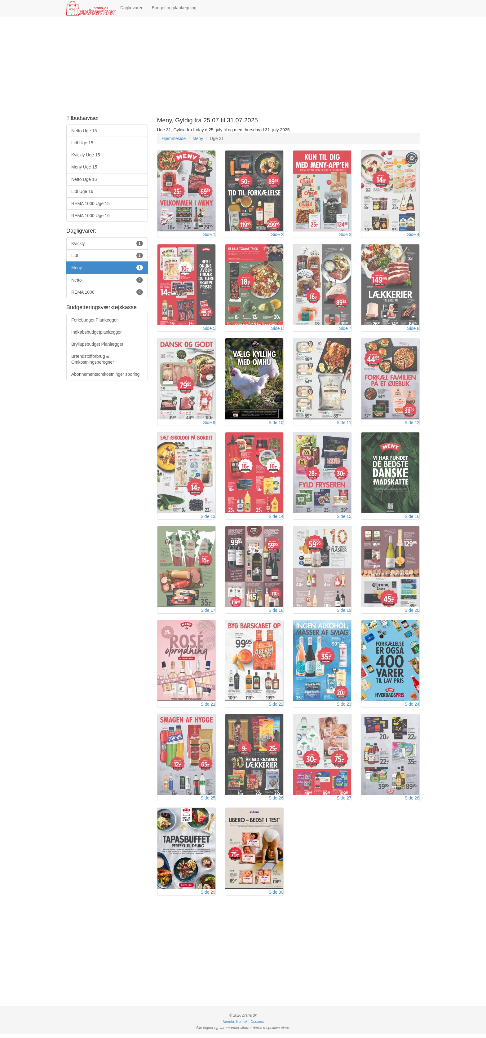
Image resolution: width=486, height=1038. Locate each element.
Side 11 (344, 424)
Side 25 (208, 801)
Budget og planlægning (174, 7)
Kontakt (242, 1026)
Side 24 (412, 707)
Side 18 (276, 613)
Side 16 (412, 518)
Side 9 (209, 424)
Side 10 (276, 424)
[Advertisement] (243, 66)
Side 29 (208, 896)
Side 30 (276, 896)
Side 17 (208, 613)
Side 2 (277, 235)
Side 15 (344, 518)
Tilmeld (228, 1026)
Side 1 (209, 235)
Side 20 (412, 613)
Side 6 (277, 329)
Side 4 (413, 235)
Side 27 (344, 801)
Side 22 (276, 707)
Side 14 (276, 518)
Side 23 (344, 707)
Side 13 (208, 518)
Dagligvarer (131, 7)
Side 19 (344, 613)
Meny (197, 138)
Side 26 (276, 801)
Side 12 (412, 424)
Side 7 (345, 329)
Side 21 (208, 707)
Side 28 (412, 801)
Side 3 (345, 235)
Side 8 (413, 329)
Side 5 (209, 329)
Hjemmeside (174, 138)
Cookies (257, 1026)
